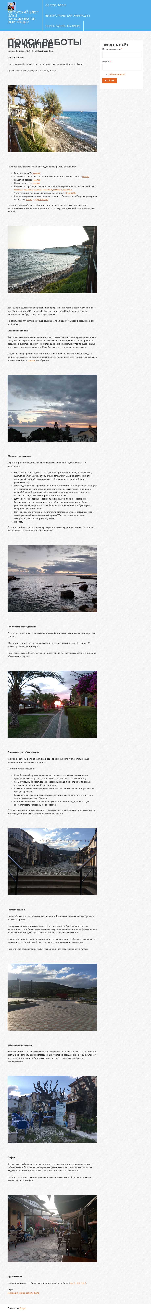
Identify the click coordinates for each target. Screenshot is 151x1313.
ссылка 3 (38, 189)
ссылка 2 (28, 189)
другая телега (41, 199)
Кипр (36, 1292)
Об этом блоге (55, 5)
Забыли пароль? (117, 74)
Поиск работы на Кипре (62, 26)
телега (29, 199)
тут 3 (83, 1282)
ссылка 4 (47, 189)
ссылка (36, 173)
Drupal (23, 1308)
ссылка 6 (67, 189)
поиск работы (26, 1292)
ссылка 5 (57, 189)
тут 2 (78, 1282)
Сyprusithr (71, 192)
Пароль (106, 61)
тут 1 (72, 1282)
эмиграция (13, 1292)
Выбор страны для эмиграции (67, 15)
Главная (11, 38)
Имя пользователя (112, 48)
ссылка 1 (18, 189)
